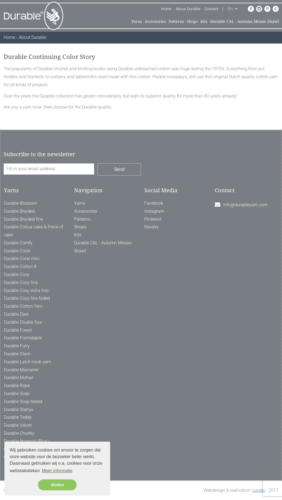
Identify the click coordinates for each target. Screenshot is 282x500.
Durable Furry (17, 345)
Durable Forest (18, 330)
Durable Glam (17, 353)
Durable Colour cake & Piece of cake (33, 230)
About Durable (188, 9)
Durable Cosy (16, 274)
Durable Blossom (20, 203)
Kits (203, 21)
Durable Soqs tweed (23, 401)
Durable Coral (17, 250)
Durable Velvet (18, 425)
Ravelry (151, 226)
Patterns (176, 21)
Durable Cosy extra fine (26, 290)
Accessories (155, 21)
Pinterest (152, 219)
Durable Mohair (19, 377)
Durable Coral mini (22, 258)
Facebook (153, 203)
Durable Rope (17, 385)
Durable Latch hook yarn (27, 361)
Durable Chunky (19, 433)
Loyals (258, 490)
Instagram (154, 211)
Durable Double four (23, 322)
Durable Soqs (16, 393)
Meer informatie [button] (57, 470)
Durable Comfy (18, 242)
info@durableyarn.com (245, 204)
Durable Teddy (18, 417)
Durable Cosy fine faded (27, 298)
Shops (192, 21)
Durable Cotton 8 (20, 266)
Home (166, 9)
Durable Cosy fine (21, 282)
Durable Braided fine (23, 219)
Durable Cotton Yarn (23, 306)
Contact (211, 9)
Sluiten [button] (57, 485)
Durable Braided (19, 211)
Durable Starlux (18, 409)
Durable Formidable (23, 337)
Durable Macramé (21, 369)
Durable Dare (16, 314)
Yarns (136, 21)
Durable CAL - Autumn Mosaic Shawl (244, 21)
